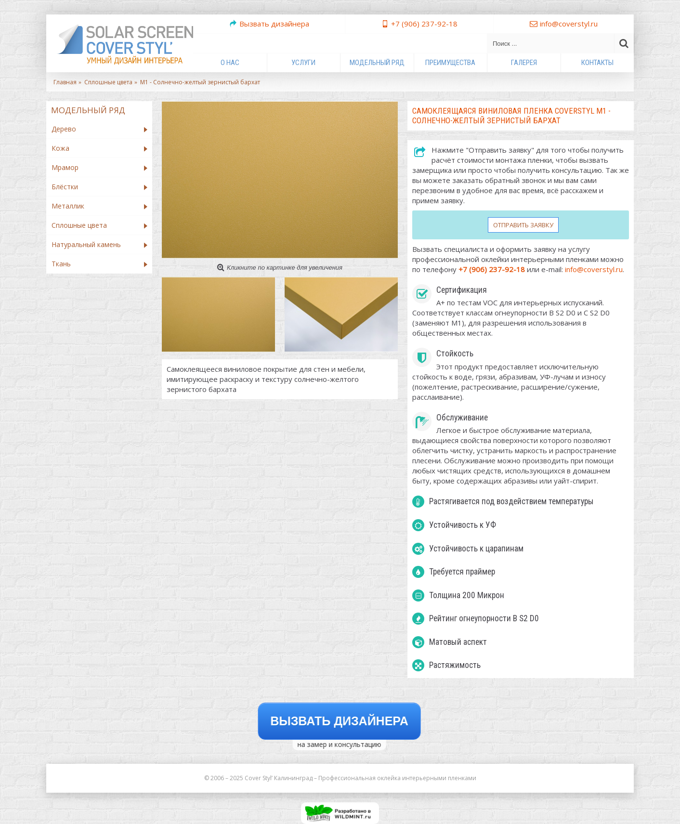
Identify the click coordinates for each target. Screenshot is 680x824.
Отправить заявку (523, 225)
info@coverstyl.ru (594, 269)
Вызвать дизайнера (340, 721)
